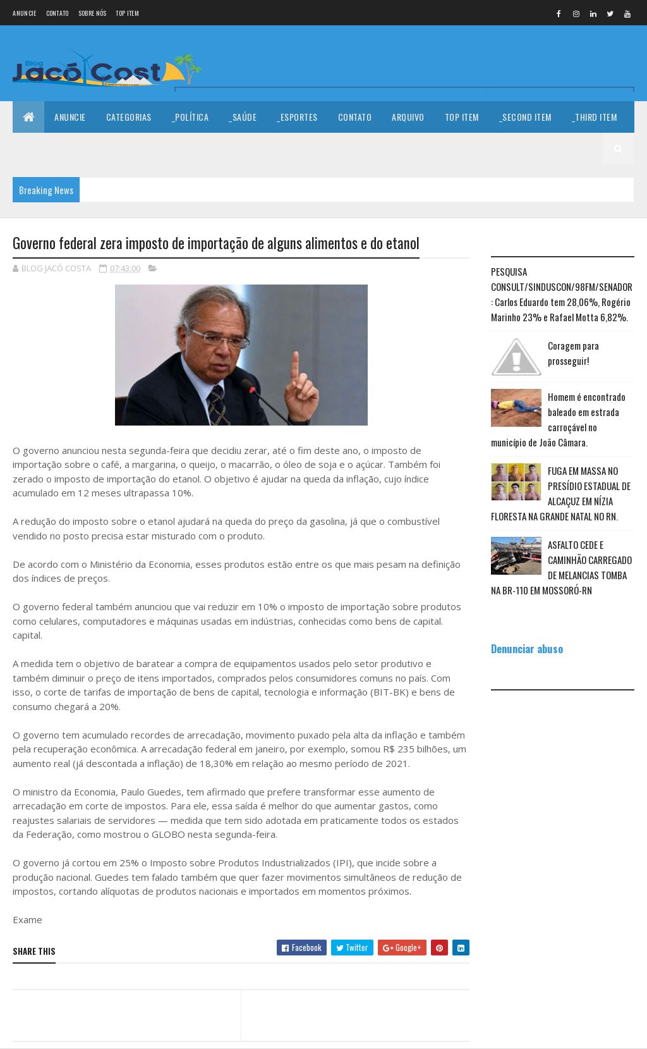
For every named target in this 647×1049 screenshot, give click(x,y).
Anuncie (24, 13)
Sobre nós (92, 13)
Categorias (129, 116)
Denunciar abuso (527, 648)
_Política (190, 116)
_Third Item (594, 116)
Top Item (127, 13)
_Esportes (297, 116)
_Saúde (243, 116)
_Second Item (525, 116)
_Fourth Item (49, 148)
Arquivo (408, 116)
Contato (57, 13)
